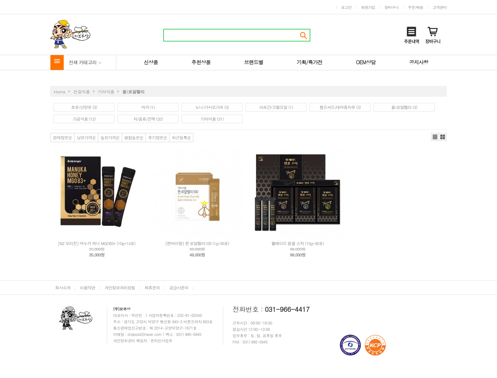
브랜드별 (253, 62)
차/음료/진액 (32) (148, 119)
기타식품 (106, 92)
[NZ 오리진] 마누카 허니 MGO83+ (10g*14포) (97, 243)
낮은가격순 (86, 138)
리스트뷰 (435, 137)
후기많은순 (157, 138)
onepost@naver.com (145, 334)
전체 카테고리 (85, 62)
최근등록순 (181, 138)
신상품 (151, 62)
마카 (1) (148, 107)
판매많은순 (62, 138)
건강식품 (82, 92)
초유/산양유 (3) (84, 107)
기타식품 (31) (212, 119)
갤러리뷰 (443, 137)
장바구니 (391, 7)
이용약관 (87, 288)
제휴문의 (152, 288)
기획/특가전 (309, 62)
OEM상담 (366, 62)
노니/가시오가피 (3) (212, 107)
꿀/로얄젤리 (133, 92)
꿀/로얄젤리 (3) (404, 107)
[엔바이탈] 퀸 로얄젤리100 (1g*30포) (197, 243)
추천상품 (200, 62)
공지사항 (418, 62)
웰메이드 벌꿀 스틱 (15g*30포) (297, 243)
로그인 (346, 7)
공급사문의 (178, 288)
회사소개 (62, 288)
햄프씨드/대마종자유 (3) (340, 107)
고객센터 (440, 7)
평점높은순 (133, 138)
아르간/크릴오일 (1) (276, 107)
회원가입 (368, 7)
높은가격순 (109, 138)
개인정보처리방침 (120, 288)
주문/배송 (415, 7)
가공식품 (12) (84, 119)
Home (59, 92)
